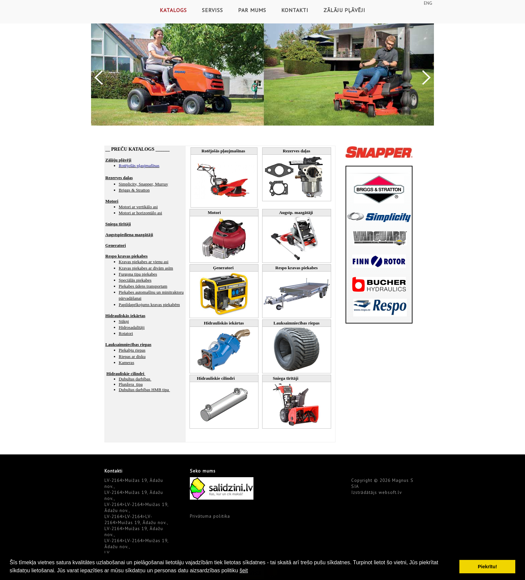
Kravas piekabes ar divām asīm (146, 268)
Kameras (126, 362)
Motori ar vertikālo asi (138, 206)
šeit (243, 570)
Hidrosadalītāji (132, 327)
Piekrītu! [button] (487, 566)
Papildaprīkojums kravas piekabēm (149, 304)
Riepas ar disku (132, 356)
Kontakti (294, 10)
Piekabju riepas (132, 350)
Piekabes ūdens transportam (143, 286)
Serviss (212, 10)
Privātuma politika (210, 516)
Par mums (252, 10)
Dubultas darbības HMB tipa (144, 389)
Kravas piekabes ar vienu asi (144, 261)
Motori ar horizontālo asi (140, 212)
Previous (98, 77)
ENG (428, 3)
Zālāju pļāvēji (344, 10)
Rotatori (126, 333)
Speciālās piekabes (135, 280)
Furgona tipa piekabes (138, 274)
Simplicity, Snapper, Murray (143, 184)
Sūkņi (124, 321)
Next (426, 77)
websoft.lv (390, 492)
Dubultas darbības (135, 378)
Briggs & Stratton (134, 190)
